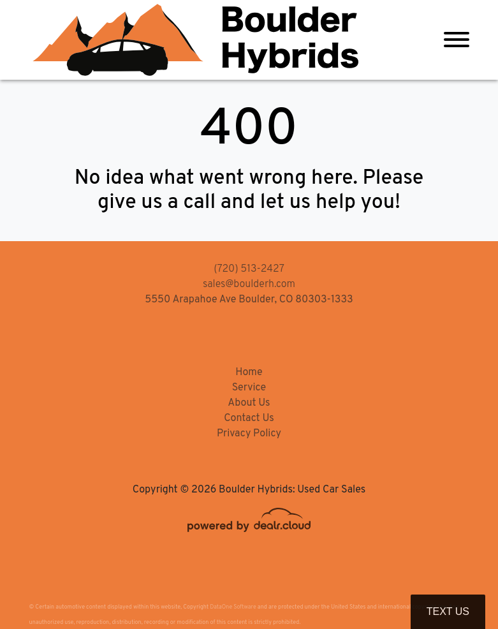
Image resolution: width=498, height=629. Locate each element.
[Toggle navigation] (456, 40)
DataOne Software (233, 606)
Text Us (448, 611)
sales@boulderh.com (249, 284)
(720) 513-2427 (249, 269)
